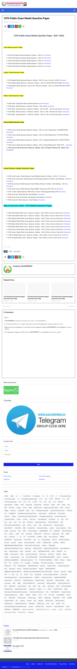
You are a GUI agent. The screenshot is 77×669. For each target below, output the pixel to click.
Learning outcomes (29, 542)
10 (47, 495)
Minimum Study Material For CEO (14, 548)
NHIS (53, 551)
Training (22, 600)
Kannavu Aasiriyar (64, 539)
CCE (33, 510)
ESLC (69, 527)
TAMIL (65, 588)
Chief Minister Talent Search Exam (27, 513)
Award (53, 504)
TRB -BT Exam (49, 600)
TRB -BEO (40, 600)
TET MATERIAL (60, 594)
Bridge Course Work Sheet (51, 507)
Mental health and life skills (32, 545)
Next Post (71, 306)
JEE (35, 539)
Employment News (42, 527)
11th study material (10, 498)
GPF (6, 533)
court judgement (42, 519)
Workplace (7, 609)
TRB (35, 600)
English (52, 527)
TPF (17, 600)
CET (6, 513)
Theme (9, 666)
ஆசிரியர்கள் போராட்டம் (43, 609)
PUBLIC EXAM (22, 565)
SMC (14, 582)
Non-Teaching (14, 553)
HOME (67, 533)
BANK (63, 504)
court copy (32, 519)
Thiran (68, 594)
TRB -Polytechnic (59, 600)
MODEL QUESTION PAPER (51, 548)
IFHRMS (39, 536)
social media (40, 582)
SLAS (67, 580)
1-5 (43, 495)
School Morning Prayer (11, 577)
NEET (21, 551)
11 (56, 495)
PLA (6, 562)
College (14, 516)
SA (17, 574)
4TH (68, 498)
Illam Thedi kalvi (53, 536)
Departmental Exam (40, 521)
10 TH (51, 495)
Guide (17, 533)
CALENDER (21, 510)
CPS (67, 519)
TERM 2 (28, 594)
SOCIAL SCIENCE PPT (29, 582)
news (34, 551)
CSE (10, 521)
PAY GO (59, 556)
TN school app (32, 597)
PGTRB (56, 559)
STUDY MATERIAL (66, 585)
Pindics (69, 559)
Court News (52, 519)
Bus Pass (13, 510)
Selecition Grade (39, 580)
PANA (64, 553)
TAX (47, 591)
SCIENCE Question (28, 580)
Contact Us (7, 479)
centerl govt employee (42, 510)
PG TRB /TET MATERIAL (45, 559)
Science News (8, 580)
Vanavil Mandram (59, 606)
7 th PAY (34, 501)
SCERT (26, 574)
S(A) (13, 574)
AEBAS (16, 504)
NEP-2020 (28, 551)
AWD (58, 504)
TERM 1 (21, 594)
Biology (19, 507)
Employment (31, 527)
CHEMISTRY (12, 513)
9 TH (54, 501)
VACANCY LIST (39, 606)
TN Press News (21, 597)
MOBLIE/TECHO (37, 548)
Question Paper (51, 565)
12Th (45, 498)
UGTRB (58, 603)
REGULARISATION (50, 568)
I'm (20, 536)
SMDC (19, 582)
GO (51, 530)
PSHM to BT (8, 565)
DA (19, 521)
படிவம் (60, 609)
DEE (24, 521)
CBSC (27, 510)
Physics (62, 559)
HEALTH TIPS (37, 533)
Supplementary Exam (21, 588)
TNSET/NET (56, 597)
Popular (6, 625)
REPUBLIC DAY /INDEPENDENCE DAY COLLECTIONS (38, 571)
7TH (40, 501)
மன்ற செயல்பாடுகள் (10, 612)
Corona (19, 519)
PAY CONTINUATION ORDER (46, 556)
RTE (6, 574)
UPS (63, 603)
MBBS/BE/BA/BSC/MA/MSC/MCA (14, 545)
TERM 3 (34, 594)
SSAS (34, 585)
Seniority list (50, 580)
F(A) (19, 530)
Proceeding (36, 562)
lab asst (7, 542)
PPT (10, 562)
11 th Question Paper (65, 495)
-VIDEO (6, 495)
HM (62, 533)
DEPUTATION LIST (53, 521)
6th (29, 501)
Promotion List (60, 562)
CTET (15, 521)
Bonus (24, 507)
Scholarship (38, 574)
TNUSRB (69, 597)
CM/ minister (61, 513)
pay (23, 556)
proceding (27, 562)
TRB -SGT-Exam (9, 603)
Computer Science (9, 519)
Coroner (25, 519)
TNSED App (47, 597)
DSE (24, 524)
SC (21, 574)
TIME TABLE (12, 597)
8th (50, 501)
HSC (6, 536)
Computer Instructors (60, 516)
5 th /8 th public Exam (11, 501)
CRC (6, 521)
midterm (44, 545)
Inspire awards (18, 539)
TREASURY (32, 603)
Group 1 (11, 533)
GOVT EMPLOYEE (66, 530)
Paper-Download (43, 103)
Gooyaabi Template (25, 666)
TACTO (49, 588)
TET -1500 (51, 594)
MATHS (63, 542)
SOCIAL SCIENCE (51, 582)
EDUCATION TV (9, 527)
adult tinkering (8, 504)
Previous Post (7, 306)
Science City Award (47, 577)
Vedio (67, 606)
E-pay (34, 524)
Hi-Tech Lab (47, 533)
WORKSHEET (16, 609)
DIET (62, 521)
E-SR (40, 524)
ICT (24, 536)
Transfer (29, 600)
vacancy (31, 606)
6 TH (24, 501)
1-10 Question (36, 495)
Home (27, 663)
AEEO (22, 504)
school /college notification (51, 574)
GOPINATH (57, 530)
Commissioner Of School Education (27, 516)
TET (45, 594)
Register (41, 568)
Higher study (55, 533)
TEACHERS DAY (55, 591)
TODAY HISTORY (9, 600)
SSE (39, 585)
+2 (16, 495)
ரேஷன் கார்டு (22, 612)
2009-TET (57, 498)
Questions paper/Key (63, 565)
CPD (62, 519)
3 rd (63, 498)
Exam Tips (13, 530)
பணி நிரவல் (68, 609)
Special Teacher (22, 585)
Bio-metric (11, 507)
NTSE (21, 553)
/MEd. (12, 495)
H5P (22, 533)
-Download (47, 58)
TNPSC (40, 597)
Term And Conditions (44, 475)
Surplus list (32, 588)
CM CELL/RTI (52, 513)
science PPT (17, 580)
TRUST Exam (40, 603)
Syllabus (39, 588)
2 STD (51, 498)
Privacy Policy (7, 475)
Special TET (12, 585)
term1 (40, 594)
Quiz (6, 568)
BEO (6, 507)
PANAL (6, 556)
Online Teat (43, 553)
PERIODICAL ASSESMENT (11, 559)
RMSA (70, 571)
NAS (6, 551)
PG (36, 559)
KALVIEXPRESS (26, 266)
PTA (14, 565)
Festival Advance (32, 530)
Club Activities (42, 513)
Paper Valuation (15, 556)
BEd (69, 504)
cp (58, 519)
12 (18, 498)
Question (42, 565)
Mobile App (28, 548)
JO (39, 539)
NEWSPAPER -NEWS (43, 551)
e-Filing (29, 524)
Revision (56, 571)
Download (47, 55)
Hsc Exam (12, 536)
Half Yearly (29, 533)
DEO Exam (30, 521)
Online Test (51, 553)
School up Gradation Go (25, 577)
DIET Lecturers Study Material (12, 524)
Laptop (20, 542)
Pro (22, 562)
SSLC (44, 585)
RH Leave (63, 571)
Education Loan (47, 524)
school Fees (64, 574)
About (33, 663)
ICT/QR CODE (31, 536)
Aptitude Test (37, 504)
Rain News (12, 568)
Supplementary (9, 588)
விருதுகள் (30, 612)
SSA (29, 585)
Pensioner (65, 556)
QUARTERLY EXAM (33, 565)
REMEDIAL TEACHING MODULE (13, 571)
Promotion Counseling (47, 562)
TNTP (63, 597)
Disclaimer (42, 479)
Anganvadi (29, 504)
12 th (40, 498)
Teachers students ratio (11, 594)
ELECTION (18, 527)
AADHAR (60, 501)
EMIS (24, 527)
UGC (52, 603)
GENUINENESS (44, 530)
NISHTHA (59, 551)
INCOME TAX (8, 539)
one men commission (31, 553)
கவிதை (54, 609)
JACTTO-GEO (27, 539)
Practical (16, 562)
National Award (13, 551)
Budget (6, 510)
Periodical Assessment (27, 559)
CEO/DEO (69, 510)
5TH (20, 501)
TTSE (47, 603)
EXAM (7, 22)
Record (19, 568)
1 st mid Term (26, 495)
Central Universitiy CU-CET (57, 510)
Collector (7, 516)
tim (5, 597)
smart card (7, 582)
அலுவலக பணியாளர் (28, 609)
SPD (6, 585)
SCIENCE (36, 577)
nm (65, 551)
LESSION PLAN (47, 542)
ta (44, 588)
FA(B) (24, 530)
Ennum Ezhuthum (61, 527)
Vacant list (49, 606)
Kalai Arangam (46, 539)
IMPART (62, 536)
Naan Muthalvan (64, 548)
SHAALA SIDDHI (59, 580)
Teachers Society (65, 591)
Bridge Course (38, 507)
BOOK (30, 507)
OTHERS (58, 553)
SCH (31, 574)
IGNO (45, 536)
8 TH (45, 501)
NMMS (6, 553)
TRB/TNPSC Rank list (20, 603)
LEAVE (39, 542)
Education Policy (58, 524)
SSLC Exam (17, 251)
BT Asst (67, 507)
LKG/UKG (55, 542)
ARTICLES (46, 504)
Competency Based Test (46, 516)
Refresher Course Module (30, 568)
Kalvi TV (54, 539)
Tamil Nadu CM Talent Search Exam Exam (16, 591)
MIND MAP (52, 545)
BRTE (61, 507)
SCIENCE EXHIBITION (60, 577)
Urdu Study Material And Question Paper (15, 606)
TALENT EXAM (58, 588)
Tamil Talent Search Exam (37, 591)
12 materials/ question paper (29, 498)
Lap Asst (13, 542)
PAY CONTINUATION (31, 556)
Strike (57, 585)
